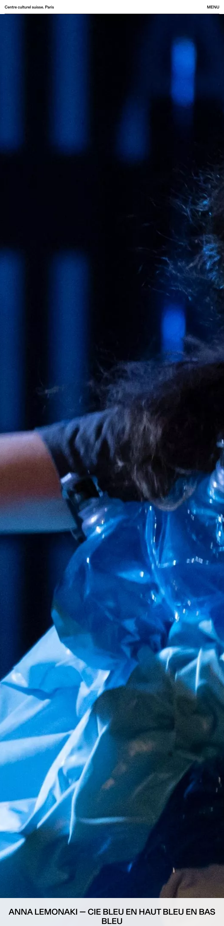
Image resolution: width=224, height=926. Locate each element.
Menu (213, 7)
